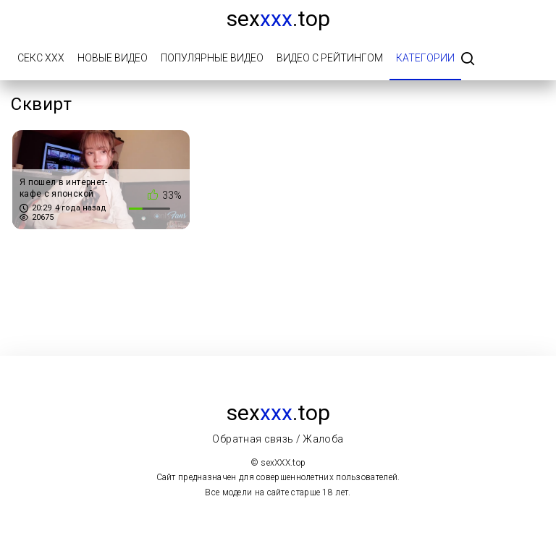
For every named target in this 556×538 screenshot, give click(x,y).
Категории (425, 58)
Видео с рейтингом (330, 58)
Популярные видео (212, 58)
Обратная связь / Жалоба (277, 439)
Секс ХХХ (40, 58)
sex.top (278, 18)
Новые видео (112, 58)
